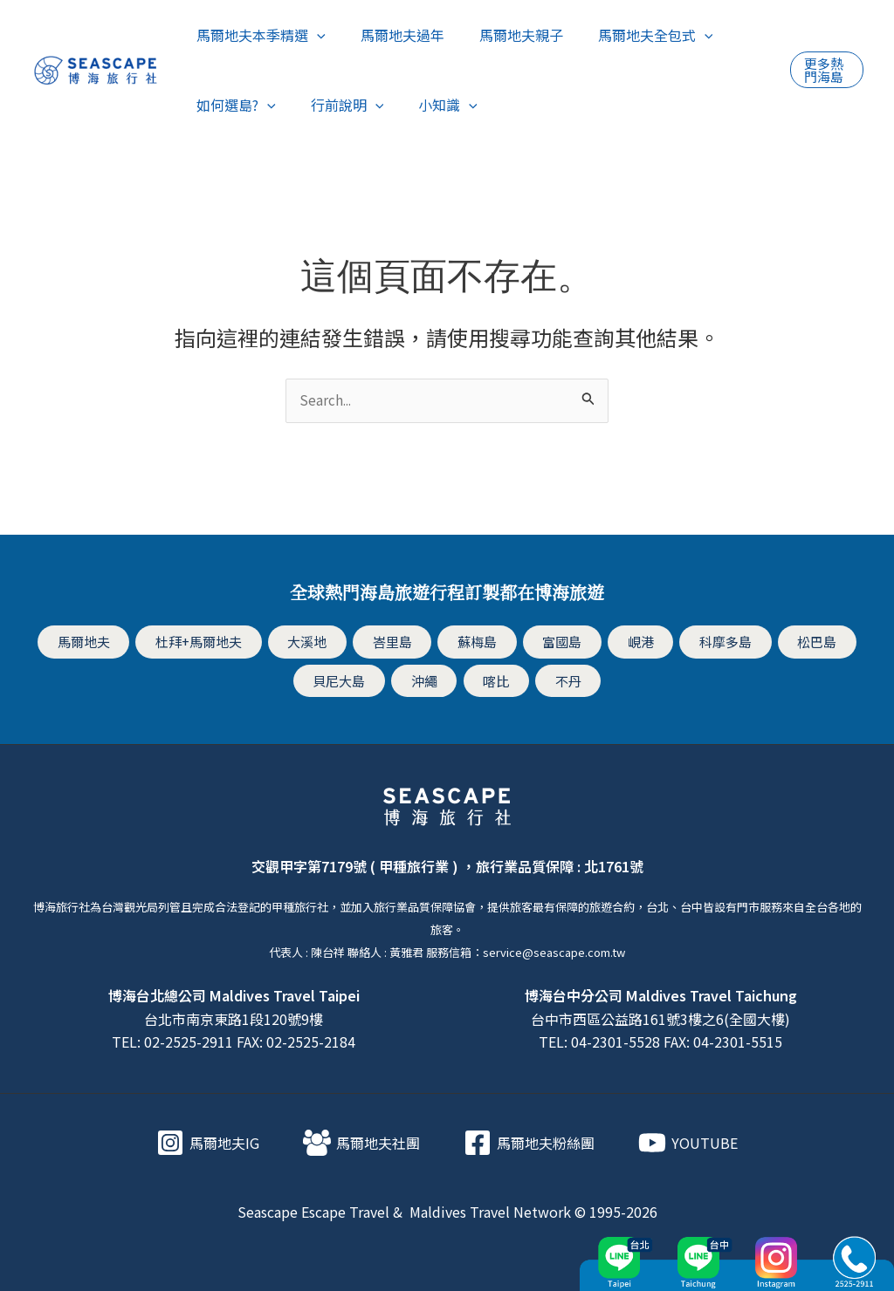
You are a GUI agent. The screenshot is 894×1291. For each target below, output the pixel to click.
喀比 (496, 679)
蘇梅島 (479, 642)
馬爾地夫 (90, 642)
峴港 (638, 642)
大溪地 (313, 642)
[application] (313, 35)
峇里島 (396, 642)
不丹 (565, 679)
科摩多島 (721, 642)
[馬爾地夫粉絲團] (529, 1141)
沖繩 (426, 679)
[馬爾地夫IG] (208, 1141)
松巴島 (811, 642)
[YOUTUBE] (688, 1141)
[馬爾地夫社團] (361, 1141)
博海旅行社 (61, 905)
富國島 (562, 642)
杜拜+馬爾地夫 (205, 642)
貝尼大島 (343, 679)
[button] (825, 69)
